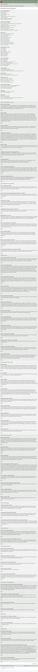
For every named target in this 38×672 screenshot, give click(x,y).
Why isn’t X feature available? (5, 96)
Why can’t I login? (3, 15)
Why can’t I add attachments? (5, 40)
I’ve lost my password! (4, 17)
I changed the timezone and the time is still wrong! (8, 25)
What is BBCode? (3, 48)
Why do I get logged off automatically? (6, 18)
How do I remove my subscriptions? (6, 88)
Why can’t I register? (4, 13)
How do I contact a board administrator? (7, 98)
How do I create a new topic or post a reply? (7, 33)
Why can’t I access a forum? (5, 39)
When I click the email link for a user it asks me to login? (9, 30)
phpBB (28, 218)
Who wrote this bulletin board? (5, 95)
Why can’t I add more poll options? (6, 37)
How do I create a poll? (4, 36)
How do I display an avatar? (5, 28)
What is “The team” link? (4, 65)
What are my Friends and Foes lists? (6, 74)
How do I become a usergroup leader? (6, 62)
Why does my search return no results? (6, 79)
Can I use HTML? (3, 49)
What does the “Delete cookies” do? (6, 19)
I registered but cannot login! (5, 14)
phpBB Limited (28, 632)
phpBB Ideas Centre (9, 640)
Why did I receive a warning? (5, 41)
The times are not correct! (4, 24)
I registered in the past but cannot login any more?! (8, 16)
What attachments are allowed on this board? (7, 91)
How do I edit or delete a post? (5, 34)
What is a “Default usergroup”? (5, 64)
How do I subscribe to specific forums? (6, 87)
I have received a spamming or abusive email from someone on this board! (12, 70)
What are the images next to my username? (7, 27)
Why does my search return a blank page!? (7, 80)
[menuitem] (6, 4)
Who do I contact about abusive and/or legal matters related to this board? (12, 97)
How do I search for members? (5, 81)
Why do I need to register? (5, 11)
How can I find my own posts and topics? (7, 82)
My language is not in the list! (5, 26)
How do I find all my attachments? (6, 92)
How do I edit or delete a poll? (5, 38)
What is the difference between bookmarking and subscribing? (10, 85)
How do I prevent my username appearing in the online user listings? (11, 23)
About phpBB (3, 634)
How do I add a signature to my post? (6, 35)
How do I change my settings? (5, 22)
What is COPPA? (3, 12)
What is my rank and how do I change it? (7, 29)
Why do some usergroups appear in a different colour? (9, 63)
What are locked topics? (4, 54)
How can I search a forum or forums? (6, 78)
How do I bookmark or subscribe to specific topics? (8, 86)
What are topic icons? (4, 55)
